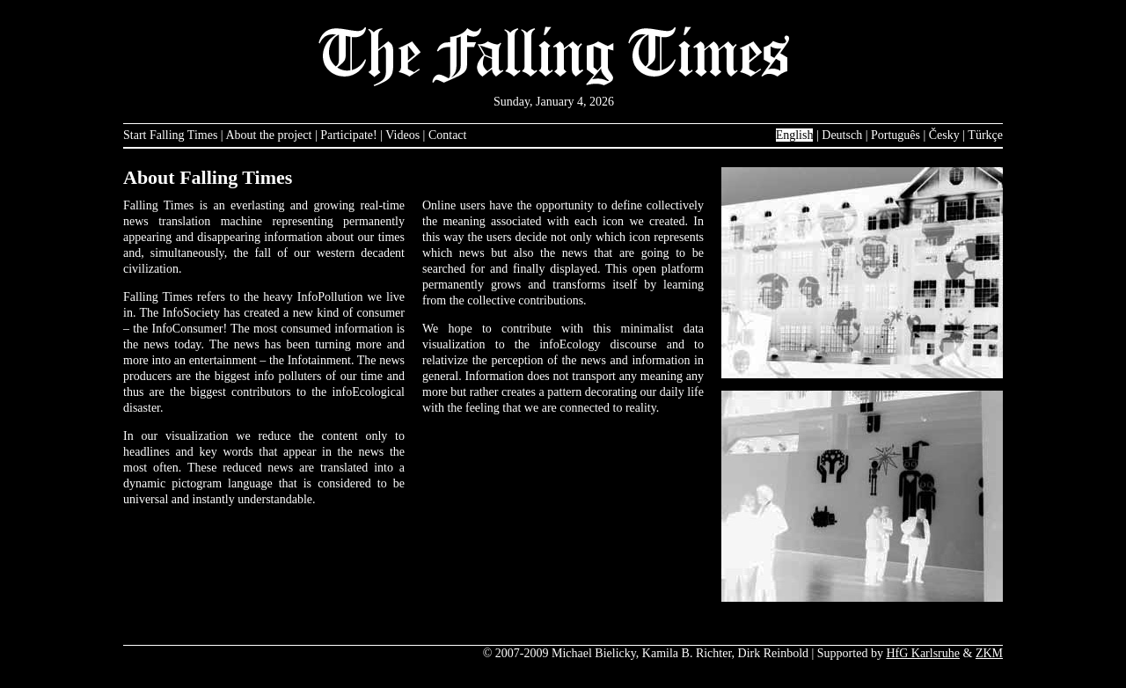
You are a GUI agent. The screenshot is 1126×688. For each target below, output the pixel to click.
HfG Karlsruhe (923, 653)
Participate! (348, 135)
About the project (268, 135)
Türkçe (985, 135)
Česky (944, 135)
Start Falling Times (170, 135)
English (795, 135)
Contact (447, 135)
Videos (402, 135)
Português (895, 135)
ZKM (989, 653)
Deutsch (842, 135)
